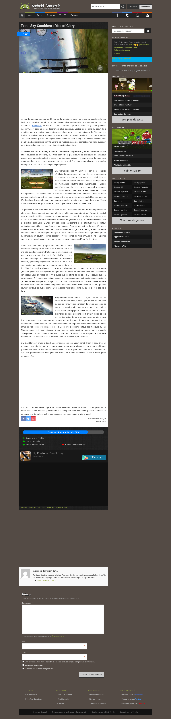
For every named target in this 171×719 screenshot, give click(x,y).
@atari (131, 45)
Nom (23, 641)
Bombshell (37, 125)
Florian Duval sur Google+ (46, 580)
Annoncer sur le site (97, 704)
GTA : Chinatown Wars (123, 105)
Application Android (122, 232)
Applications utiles (121, 237)
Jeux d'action (139, 206)
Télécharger (96, 457)
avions (24, 508)
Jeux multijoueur (121, 192)
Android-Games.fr (40, 7)
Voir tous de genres (132, 220)
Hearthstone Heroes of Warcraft (127, 109)
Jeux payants (139, 183)
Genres (74, 15)
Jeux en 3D (118, 187)
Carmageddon (120, 151)
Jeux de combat (120, 210)
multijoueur (61, 508)
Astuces (51, 15)
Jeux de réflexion (121, 196)
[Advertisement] (63, 95)
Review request (95, 699)
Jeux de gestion (120, 215)
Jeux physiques (140, 196)
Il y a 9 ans (117, 53)
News (29, 15)
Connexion (133, 7)
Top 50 (62, 15)
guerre (32, 508)
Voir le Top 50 (132, 170)
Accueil (22, 15)
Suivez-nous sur (131, 699)
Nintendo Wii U (120, 246)
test (26, 34)
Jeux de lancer (140, 215)
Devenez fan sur (132, 694)
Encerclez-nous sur (133, 704)
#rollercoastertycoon (122, 50)
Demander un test (96, 694)
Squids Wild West (121, 160)
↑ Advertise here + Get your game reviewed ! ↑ (132, 71)
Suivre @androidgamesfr (121, 58)
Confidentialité (63, 699)
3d (43, 508)
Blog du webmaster (122, 241)
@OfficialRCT (144, 45)
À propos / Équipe (64, 694)
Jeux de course (140, 210)
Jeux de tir (118, 201)
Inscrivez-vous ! (59, 636)
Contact (60, 704)
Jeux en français (141, 187)
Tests (39, 15)
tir (39, 508)
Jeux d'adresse (140, 201)
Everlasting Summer (122, 114)
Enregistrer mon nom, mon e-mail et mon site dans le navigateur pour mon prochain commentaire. (60, 662)
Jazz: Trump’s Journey (123, 156)
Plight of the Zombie (122, 165)
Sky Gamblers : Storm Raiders (126, 100)
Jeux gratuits (119, 183)
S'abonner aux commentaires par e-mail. (38, 669)
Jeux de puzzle (140, 192)
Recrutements (31, 694)
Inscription (145, 7)
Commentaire (27, 603)
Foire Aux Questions (33, 699)
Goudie (135, 712)
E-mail (24, 652)
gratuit (50, 508)
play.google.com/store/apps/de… (126, 47)
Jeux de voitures (121, 206)
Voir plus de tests (132, 119)
